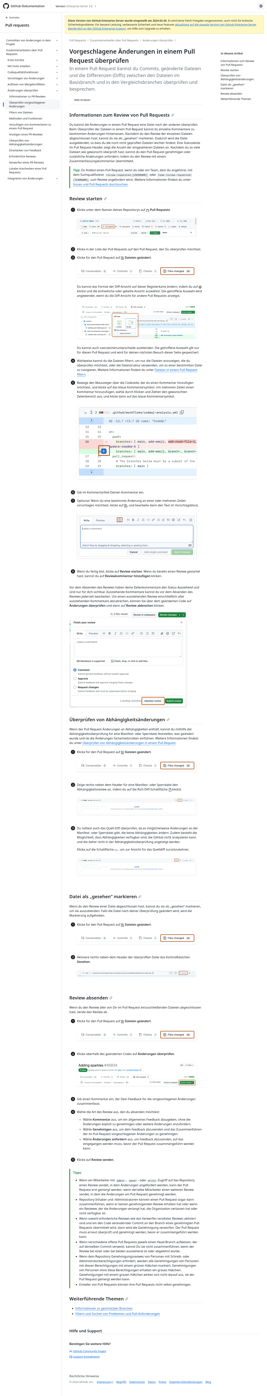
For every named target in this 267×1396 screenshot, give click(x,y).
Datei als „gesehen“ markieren (105, 896)
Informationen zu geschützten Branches (103, 1308)
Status (152, 1382)
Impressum (104, 1382)
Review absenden (90, 998)
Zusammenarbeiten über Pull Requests (114, 40)
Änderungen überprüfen (158, 40)
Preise (162, 1382)
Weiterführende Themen (98, 1298)
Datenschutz (137, 1382)
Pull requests (17, 25)
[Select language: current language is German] (261, 6)
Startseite (12, 17)
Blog (208, 1382)
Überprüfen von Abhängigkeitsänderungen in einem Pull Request (128, 743)
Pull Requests (77, 40)
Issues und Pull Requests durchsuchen (100, 184)
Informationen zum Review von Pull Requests (121, 115)
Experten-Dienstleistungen (185, 1382)
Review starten (88, 198)
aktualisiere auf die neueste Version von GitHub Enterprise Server (215, 24)
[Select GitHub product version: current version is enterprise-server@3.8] (76, 6)
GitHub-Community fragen (87, 1351)
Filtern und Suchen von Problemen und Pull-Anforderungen (117, 1314)
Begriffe (121, 1382)
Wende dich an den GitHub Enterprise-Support (97, 28)
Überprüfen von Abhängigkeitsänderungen (119, 719)
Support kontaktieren (84, 1356)
